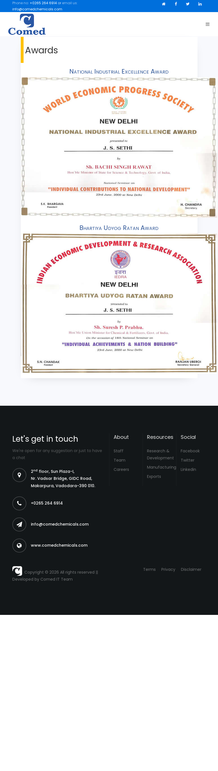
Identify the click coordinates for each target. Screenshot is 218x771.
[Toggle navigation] (206, 24)
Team (119, 460)
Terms (149, 569)
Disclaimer (191, 569)
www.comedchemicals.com (59, 545)
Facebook (190, 451)
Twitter (187, 460)
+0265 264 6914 (43, 3)
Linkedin (188, 469)
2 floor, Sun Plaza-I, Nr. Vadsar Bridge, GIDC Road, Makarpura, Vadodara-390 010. (63, 478)
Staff (118, 451)
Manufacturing (159, 467)
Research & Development (159, 454)
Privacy (168, 569)
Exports (154, 476)
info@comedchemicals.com (37, 9)
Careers (121, 469)
